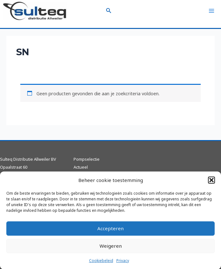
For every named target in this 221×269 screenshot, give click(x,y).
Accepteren (110, 231)
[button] (211, 183)
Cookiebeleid (101, 263)
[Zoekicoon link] (109, 11)
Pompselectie (87, 159)
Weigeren (111, 248)
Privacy (122, 263)
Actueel (81, 167)
